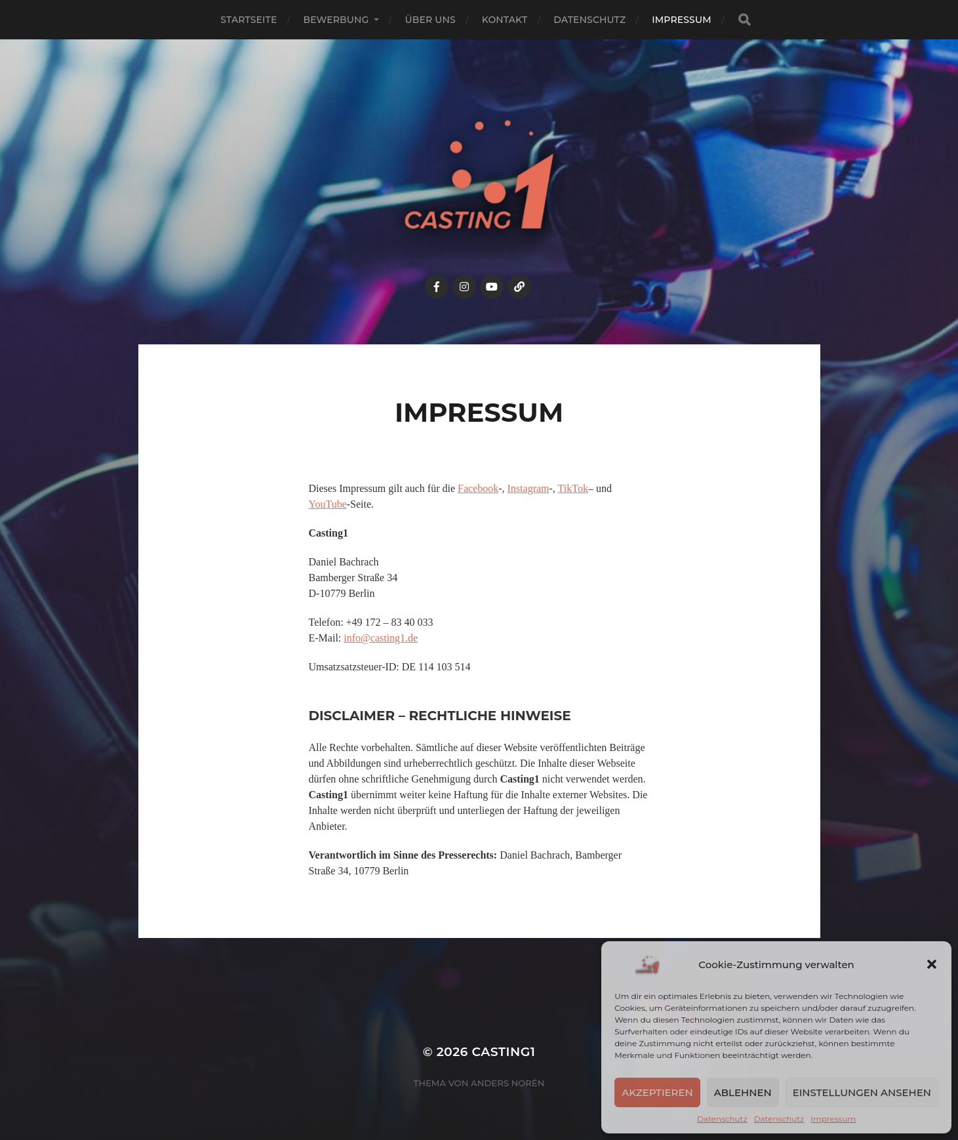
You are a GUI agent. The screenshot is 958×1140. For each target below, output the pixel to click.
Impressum (833, 1119)
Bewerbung (336, 20)
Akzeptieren (657, 1092)
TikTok (573, 488)
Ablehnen (743, 1092)
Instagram (528, 488)
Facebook (478, 488)
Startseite (248, 20)
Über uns (430, 20)
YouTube (328, 504)
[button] (931, 964)
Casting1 (504, 1051)
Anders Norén (507, 1083)
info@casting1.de (381, 637)
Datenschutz (722, 1119)
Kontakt (505, 20)
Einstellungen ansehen (862, 1092)
